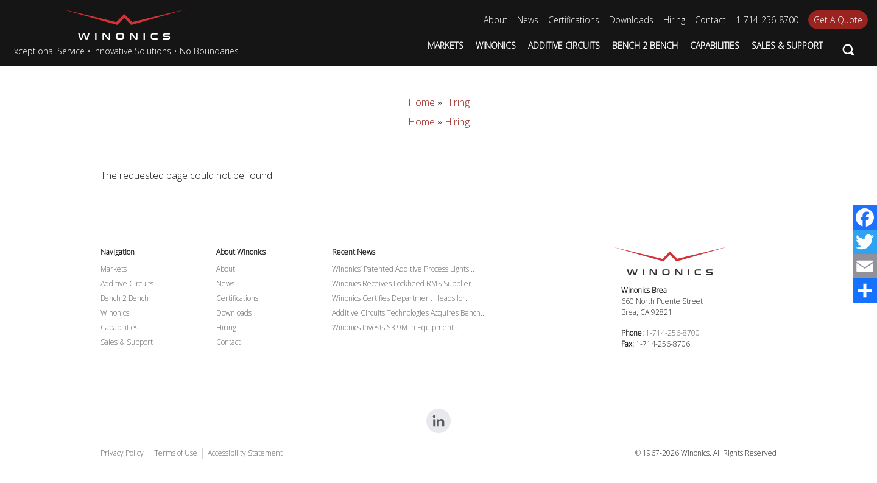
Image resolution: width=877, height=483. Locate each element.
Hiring (457, 102)
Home (421, 102)
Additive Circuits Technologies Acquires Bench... (409, 313)
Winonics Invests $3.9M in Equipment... (395, 327)
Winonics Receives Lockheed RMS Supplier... (404, 283)
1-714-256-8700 (673, 333)
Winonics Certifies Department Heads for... (401, 298)
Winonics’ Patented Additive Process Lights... (403, 269)
